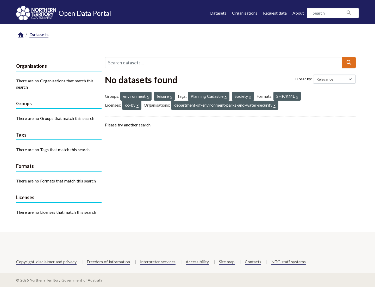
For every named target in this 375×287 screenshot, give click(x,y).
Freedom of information (108, 261)
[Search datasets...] (223, 62)
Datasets (218, 12)
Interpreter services (158, 261)
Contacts (253, 261)
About (298, 12)
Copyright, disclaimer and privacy (46, 261)
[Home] (20, 35)
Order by (303, 79)
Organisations (244, 12)
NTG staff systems (288, 261)
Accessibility (197, 261)
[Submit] (349, 62)
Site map (227, 261)
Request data (275, 12)
